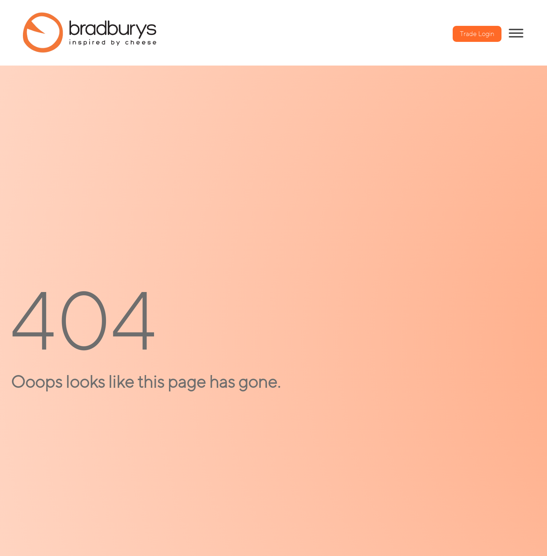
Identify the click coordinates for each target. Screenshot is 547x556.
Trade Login (477, 33)
